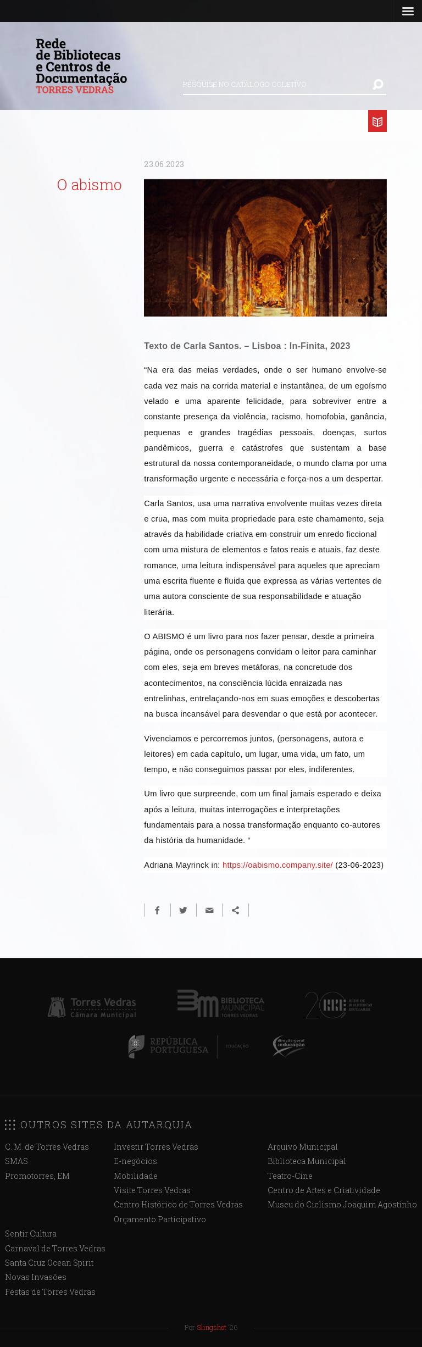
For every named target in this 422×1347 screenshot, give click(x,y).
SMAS (16, 1161)
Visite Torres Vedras (152, 1190)
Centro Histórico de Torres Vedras (178, 1204)
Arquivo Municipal (303, 1146)
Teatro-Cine (290, 1176)
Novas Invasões (35, 1277)
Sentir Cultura (31, 1233)
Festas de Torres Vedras (50, 1292)
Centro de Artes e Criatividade (324, 1190)
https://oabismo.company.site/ (278, 865)
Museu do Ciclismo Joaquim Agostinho (342, 1204)
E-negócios (135, 1161)
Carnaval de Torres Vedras (55, 1248)
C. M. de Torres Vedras (47, 1146)
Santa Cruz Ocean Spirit (49, 1262)
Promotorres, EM (37, 1176)
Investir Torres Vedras (156, 1146)
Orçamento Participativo (160, 1219)
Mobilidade (136, 1176)
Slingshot (211, 1327)
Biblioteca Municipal (307, 1161)
